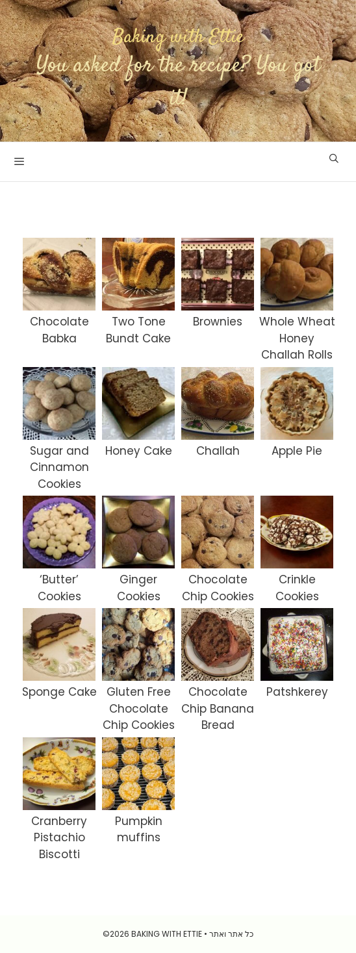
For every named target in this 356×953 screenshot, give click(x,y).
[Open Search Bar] (334, 158)
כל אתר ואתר (231, 933)
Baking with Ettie (178, 37)
